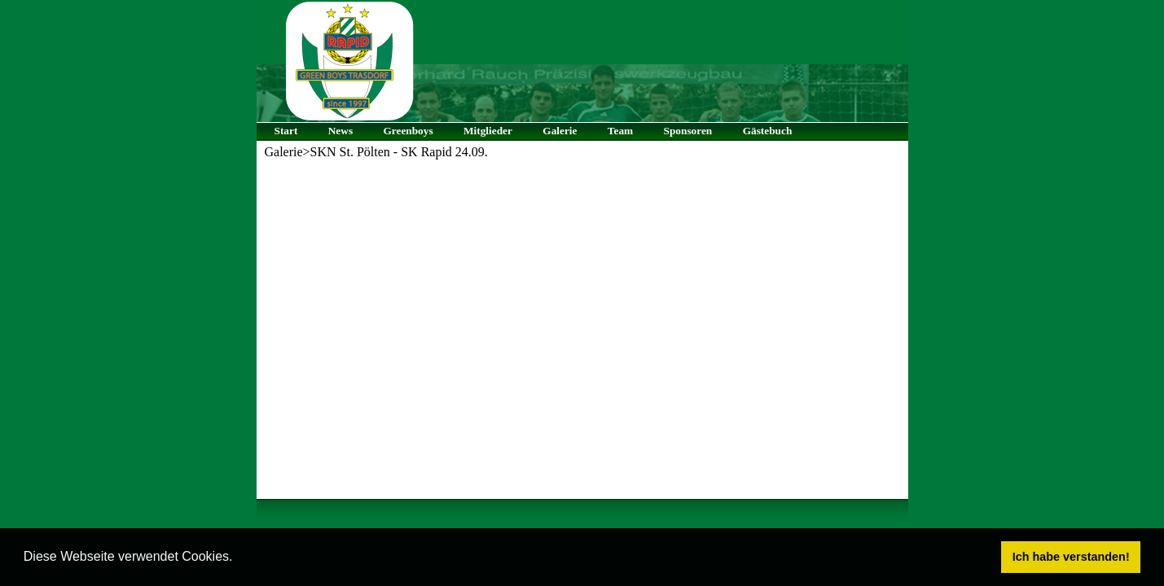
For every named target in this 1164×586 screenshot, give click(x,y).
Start (286, 131)
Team (620, 131)
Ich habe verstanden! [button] (1071, 556)
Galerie (559, 131)
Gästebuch (768, 131)
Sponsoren (688, 131)
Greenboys (408, 131)
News (340, 131)
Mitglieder (487, 131)
